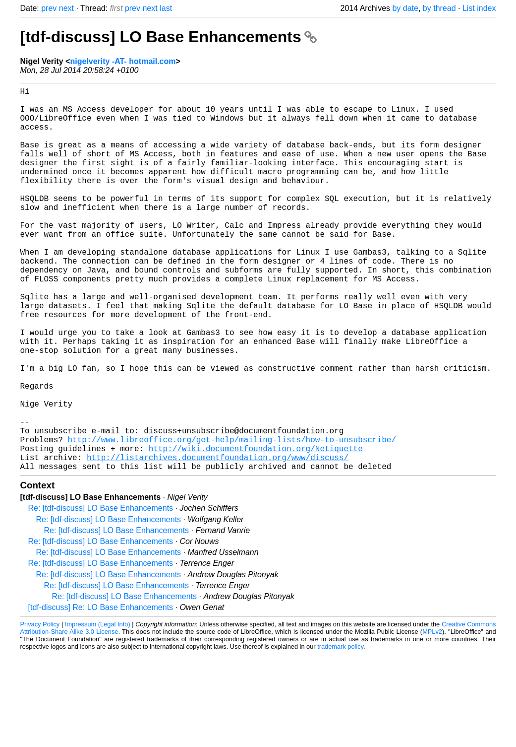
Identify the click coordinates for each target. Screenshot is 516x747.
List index (479, 8)
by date (405, 8)
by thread (439, 8)
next (66, 8)
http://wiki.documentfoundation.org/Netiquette (256, 529)
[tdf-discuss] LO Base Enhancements (168, 37)
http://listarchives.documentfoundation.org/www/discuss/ (217, 540)
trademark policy (340, 732)
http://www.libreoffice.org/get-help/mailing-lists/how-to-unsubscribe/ (232, 518)
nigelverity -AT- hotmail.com (122, 61)
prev (49, 8)
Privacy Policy (40, 709)
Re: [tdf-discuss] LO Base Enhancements (100, 593)
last (166, 8)
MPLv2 (432, 717)
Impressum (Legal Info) (97, 709)
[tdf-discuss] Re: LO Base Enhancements (100, 692)
